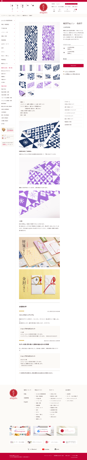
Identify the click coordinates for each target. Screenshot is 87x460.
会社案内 (69, 394)
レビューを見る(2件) (70, 71)
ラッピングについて (69, 116)
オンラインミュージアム (71, 4)
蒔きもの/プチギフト (5, 71)
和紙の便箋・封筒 (5, 92)
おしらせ (52, 414)
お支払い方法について (69, 104)
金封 (2, 47)
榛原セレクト (4, 63)
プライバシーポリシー (48, 455)
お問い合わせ (74, 6)
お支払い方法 (53, 394)
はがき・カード (5, 44)
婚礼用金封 (3, 103)
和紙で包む (3, 89)
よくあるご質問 (54, 412)
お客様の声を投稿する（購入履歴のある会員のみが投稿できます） (36, 373)
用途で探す (22, 7)
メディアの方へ (68, 6)
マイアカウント (67, 10)
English (58, 4)
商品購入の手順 (68, 121)
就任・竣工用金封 (5, 115)
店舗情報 (32, 7)
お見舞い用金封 (4, 120)
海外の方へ (3, 73)
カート (74, 10)
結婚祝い (3, 76)
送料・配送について (69, 107)
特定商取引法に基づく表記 (59, 455)
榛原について (27, 390)
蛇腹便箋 (3, 40)
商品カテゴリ (11, 7)
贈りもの (16, 7)
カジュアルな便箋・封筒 (6, 100)
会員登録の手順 (68, 124)
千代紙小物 (4, 28)
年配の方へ (3, 79)
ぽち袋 (2, 123)
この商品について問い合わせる (72, 74)
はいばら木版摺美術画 (6, 20)
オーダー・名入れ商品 (71, 396)
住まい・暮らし (12, 15)
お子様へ (3, 82)
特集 (27, 7)
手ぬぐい (19, 15)
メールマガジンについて (70, 113)
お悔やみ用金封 (4, 118)
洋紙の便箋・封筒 (5, 95)
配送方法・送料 (54, 396)
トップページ (4, 15)
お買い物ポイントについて (70, 110)
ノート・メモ (4, 32)
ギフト (3, 51)
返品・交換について (69, 118)
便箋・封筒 (4, 36)
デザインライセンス (71, 398)
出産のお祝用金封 (5, 109)
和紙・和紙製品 (5, 24)
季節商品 (3, 59)
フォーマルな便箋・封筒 (6, 97)
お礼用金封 (3, 112)
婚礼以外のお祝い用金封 (6, 106)
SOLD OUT (73, 65)
